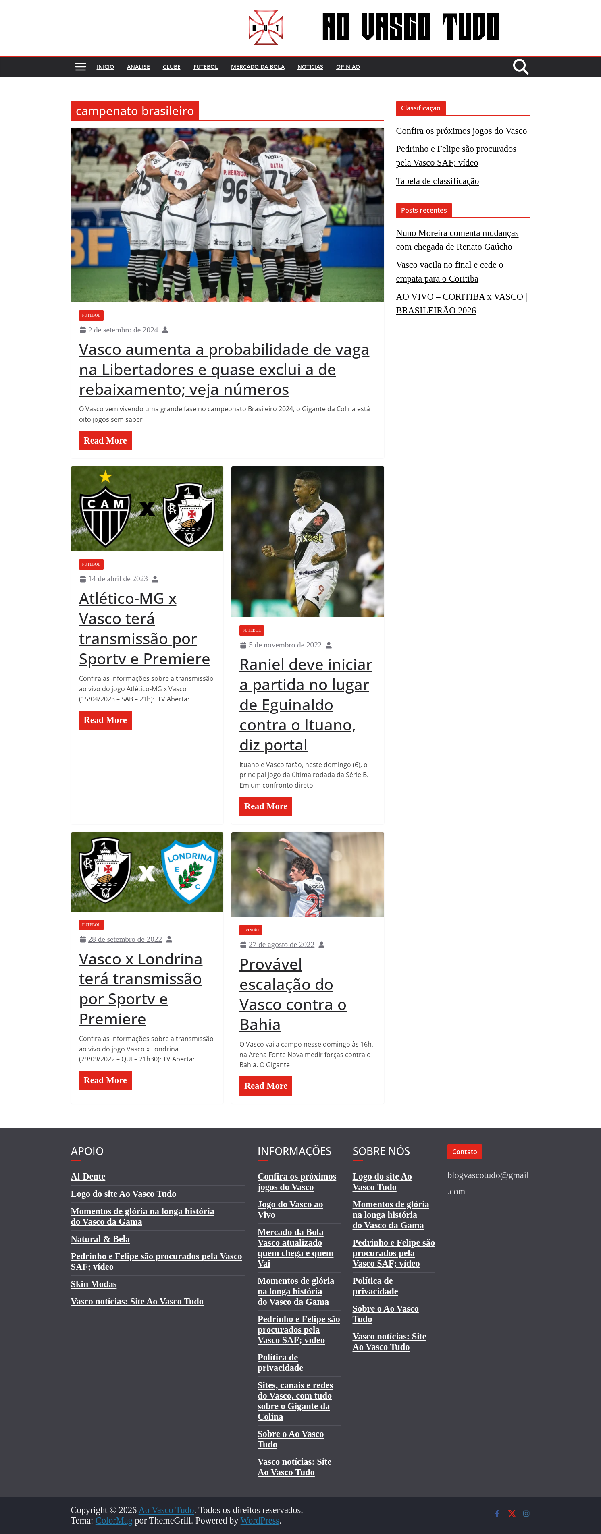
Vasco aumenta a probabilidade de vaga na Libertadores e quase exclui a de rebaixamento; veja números (224, 369)
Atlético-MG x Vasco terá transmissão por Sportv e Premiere (144, 628)
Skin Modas (94, 1284)
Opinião (348, 66)
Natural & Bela (100, 1239)
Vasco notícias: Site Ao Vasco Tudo (137, 1301)
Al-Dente (88, 1176)
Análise (138, 66)
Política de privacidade (280, 1362)
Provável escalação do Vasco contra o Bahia (293, 993)
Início (105, 66)
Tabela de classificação (437, 181)
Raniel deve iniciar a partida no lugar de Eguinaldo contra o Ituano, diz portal (305, 704)
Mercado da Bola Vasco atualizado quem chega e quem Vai (295, 1248)
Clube (172, 66)
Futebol (205, 66)
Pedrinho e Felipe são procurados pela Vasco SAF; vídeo (299, 1329)
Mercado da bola (258, 66)
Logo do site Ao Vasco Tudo (124, 1194)
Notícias (310, 66)
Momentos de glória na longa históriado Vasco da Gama (296, 1291)
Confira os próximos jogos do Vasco (461, 131)
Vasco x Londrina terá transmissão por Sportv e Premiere (141, 988)
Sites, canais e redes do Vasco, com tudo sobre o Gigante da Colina (295, 1401)
